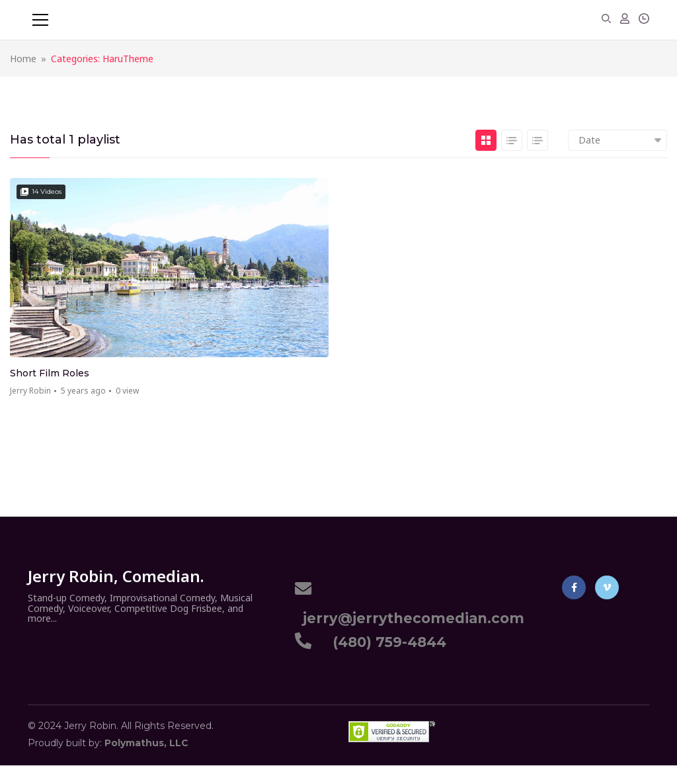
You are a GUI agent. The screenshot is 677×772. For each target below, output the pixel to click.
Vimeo (607, 587)
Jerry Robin (30, 390)
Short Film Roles (49, 373)
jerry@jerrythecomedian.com (409, 618)
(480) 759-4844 (385, 642)
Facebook (574, 587)
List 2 (537, 140)
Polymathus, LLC (146, 743)
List (511, 140)
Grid (486, 140)
